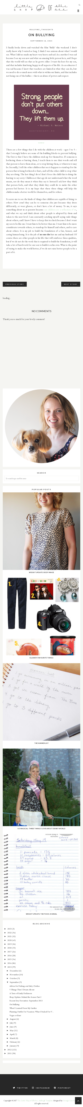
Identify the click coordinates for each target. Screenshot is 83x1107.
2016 (9, 955)
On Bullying (15, 1004)
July (12, 1022)
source (41, 142)
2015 (9, 959)
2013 (9, 967)
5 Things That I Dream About (22, 989)
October (13, 978)
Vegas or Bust (15, 1015)
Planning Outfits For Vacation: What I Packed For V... (32, 1011)
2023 (9, 928)
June (12, 1026)
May (12, 1030)
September (14, 982)
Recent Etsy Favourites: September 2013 (26, 1000)
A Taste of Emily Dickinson (21, 993)
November (14, 974)
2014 (9, 963)
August (13, 1019)
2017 (9, 951)
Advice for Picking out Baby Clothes (25, 986)
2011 (9, 1053)
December (14, 970)
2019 (9, 944)
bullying (35, 29)
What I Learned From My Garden (23, 1008)
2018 (9, 947)
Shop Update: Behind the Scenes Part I (25, 997)
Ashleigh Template (46, 1100)
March (13, 1038)
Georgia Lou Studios (71, 1100)
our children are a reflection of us (60, 209)
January (13, 1045)
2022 (9, 932)
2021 (9, 936)
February (14, 1042)
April (12, 1034)
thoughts (47, 29)
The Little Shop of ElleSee (28, 1100)
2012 (9, 1049)
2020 (9, 940)
